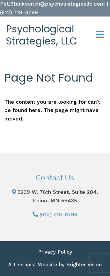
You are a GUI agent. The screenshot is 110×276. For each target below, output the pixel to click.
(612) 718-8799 (58, 214)
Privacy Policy (55, 252)
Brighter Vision (84, 264)
